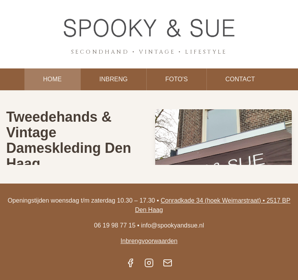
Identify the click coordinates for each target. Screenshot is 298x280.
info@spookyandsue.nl (172, 225)
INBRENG (113, 79)
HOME (52, 79)
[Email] (167, 263)
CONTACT (240, 79)
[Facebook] (130, 263)
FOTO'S (176, 79)
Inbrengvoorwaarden (149, 241)
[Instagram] (149, 263)
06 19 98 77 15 (114, 225)
